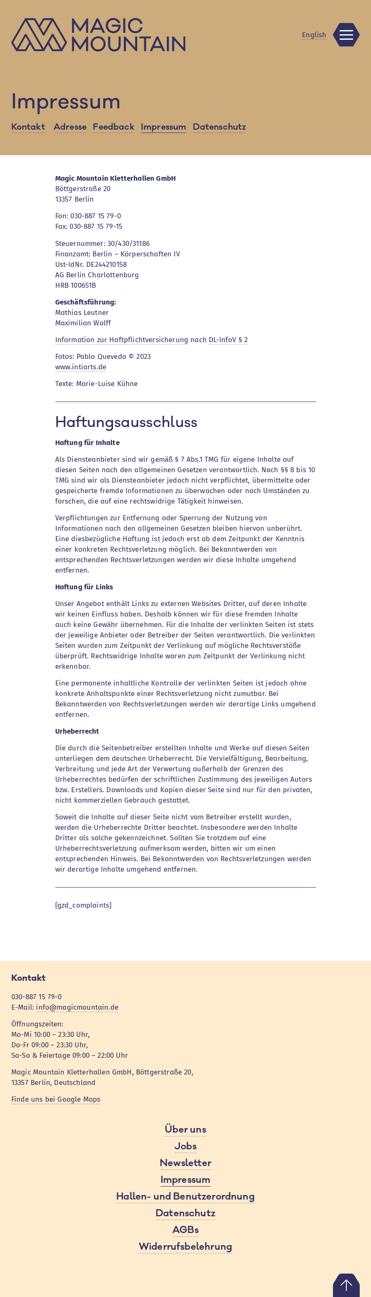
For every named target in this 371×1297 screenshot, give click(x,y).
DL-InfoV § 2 (228, 339)
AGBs (185, 1230)
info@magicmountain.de (77, 1007)
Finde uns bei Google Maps (55, 1099)
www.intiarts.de (81, 367)
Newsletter (185, 1163)
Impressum (164, 127)
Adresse (70, 127)
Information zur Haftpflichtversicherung (122, 339)
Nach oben (346, 1285)
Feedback (113, 127)
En (314, 35)
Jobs (185, 1146)
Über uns (185, 1129)
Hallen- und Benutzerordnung (185, 1196)
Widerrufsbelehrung (185, 1247)
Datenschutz (219, 127)
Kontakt (28, 127)
